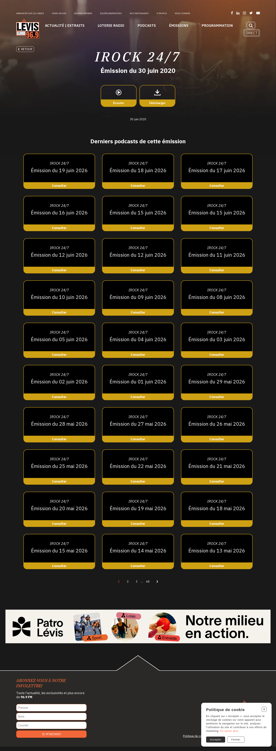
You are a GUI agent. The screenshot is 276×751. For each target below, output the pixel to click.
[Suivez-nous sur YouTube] (258, 13)
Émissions (178, 25)
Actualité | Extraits (64, 25)
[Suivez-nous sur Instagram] (244, 13)
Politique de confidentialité (200, 740)
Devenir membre (83, 13)
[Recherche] (251, 25)
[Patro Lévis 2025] (137, 631)
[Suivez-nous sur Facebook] (232, 13)
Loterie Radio (111, 25)
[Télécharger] (157, 100)
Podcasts (146, 25)
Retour (25, 49)
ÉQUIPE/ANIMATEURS (111, 13)
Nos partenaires (139, 13)
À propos (162, 13)
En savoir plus (233, 729)
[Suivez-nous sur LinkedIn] (237, 13)
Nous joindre (182, 13)
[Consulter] (59, 175)
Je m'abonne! (51, 738)
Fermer (235, 738)
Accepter (215, 738)
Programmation (217, 25)
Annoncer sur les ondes (30, 13)
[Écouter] (119, 100)
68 (148, 586)
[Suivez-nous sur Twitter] (251, 13)
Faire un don (59, 13)
